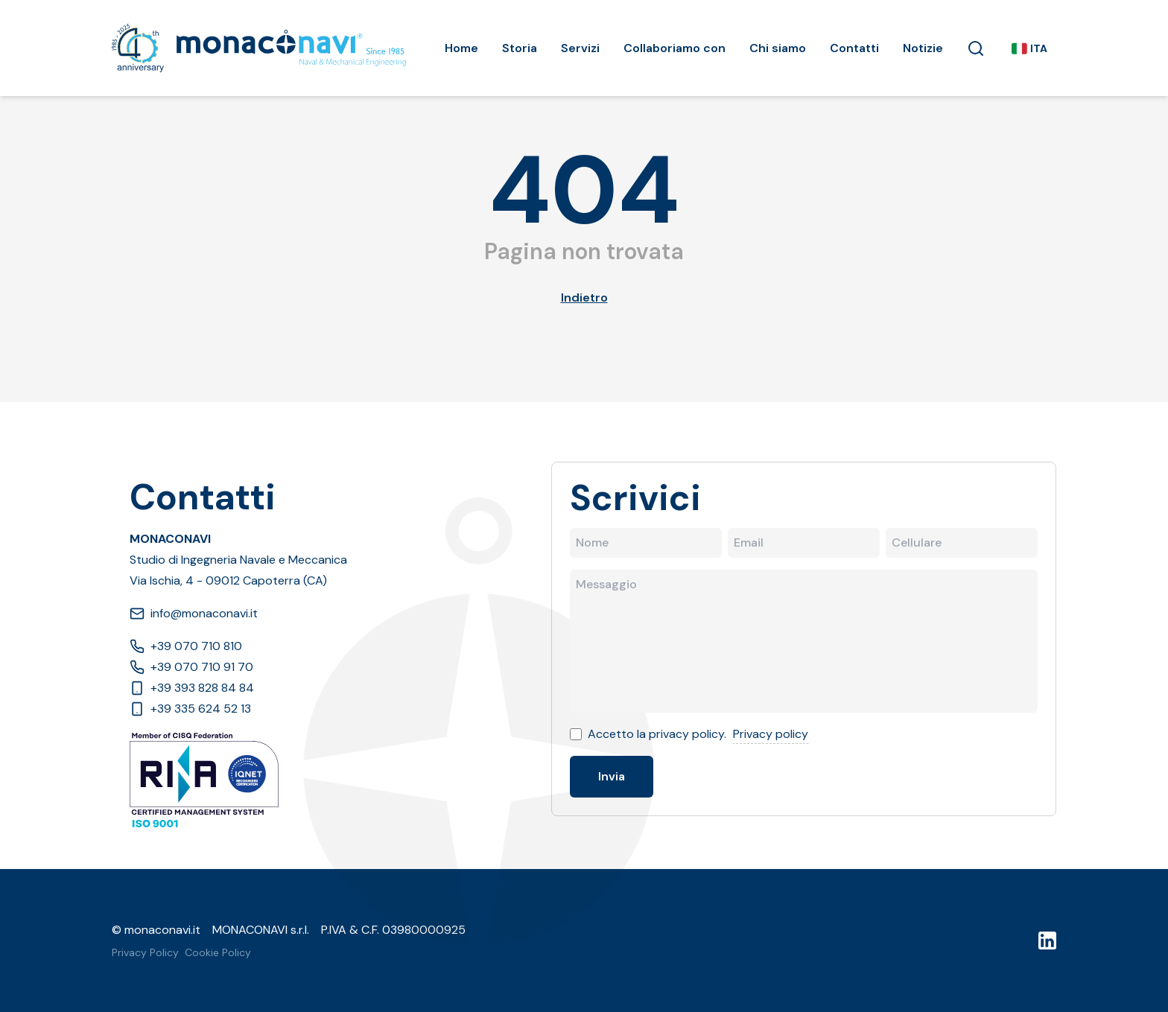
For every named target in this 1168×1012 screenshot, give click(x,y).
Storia (519, 48)
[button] (976, 48)
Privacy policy (770, 734)
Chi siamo (777, 48)
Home (461, 48)
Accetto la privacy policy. (657, 734)
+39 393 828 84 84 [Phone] (192, 688)
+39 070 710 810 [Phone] (186, 646)
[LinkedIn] (1047, 941)
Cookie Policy (218, 952)
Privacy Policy (145, 952)
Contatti (854, 48)
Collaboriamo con (674, 48)
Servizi (580, 48)
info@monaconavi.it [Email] (194, 613)
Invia (611, 776)
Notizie (923, 48)
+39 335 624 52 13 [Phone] (190, 708)
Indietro (584, 297)
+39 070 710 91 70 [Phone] (191, 667)
